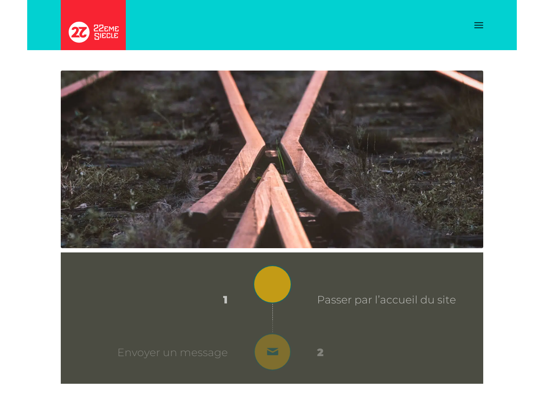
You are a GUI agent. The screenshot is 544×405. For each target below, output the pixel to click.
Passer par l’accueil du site (386, 299)
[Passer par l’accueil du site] (272, 286)
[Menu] (478, 25)
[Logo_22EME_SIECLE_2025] (93, 25)
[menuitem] (478, 25)
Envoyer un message (172, 352)
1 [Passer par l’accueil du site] (225, 300)
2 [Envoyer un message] (320, 353)
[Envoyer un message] (272, 352)
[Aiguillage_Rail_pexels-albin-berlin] (272, 159)
